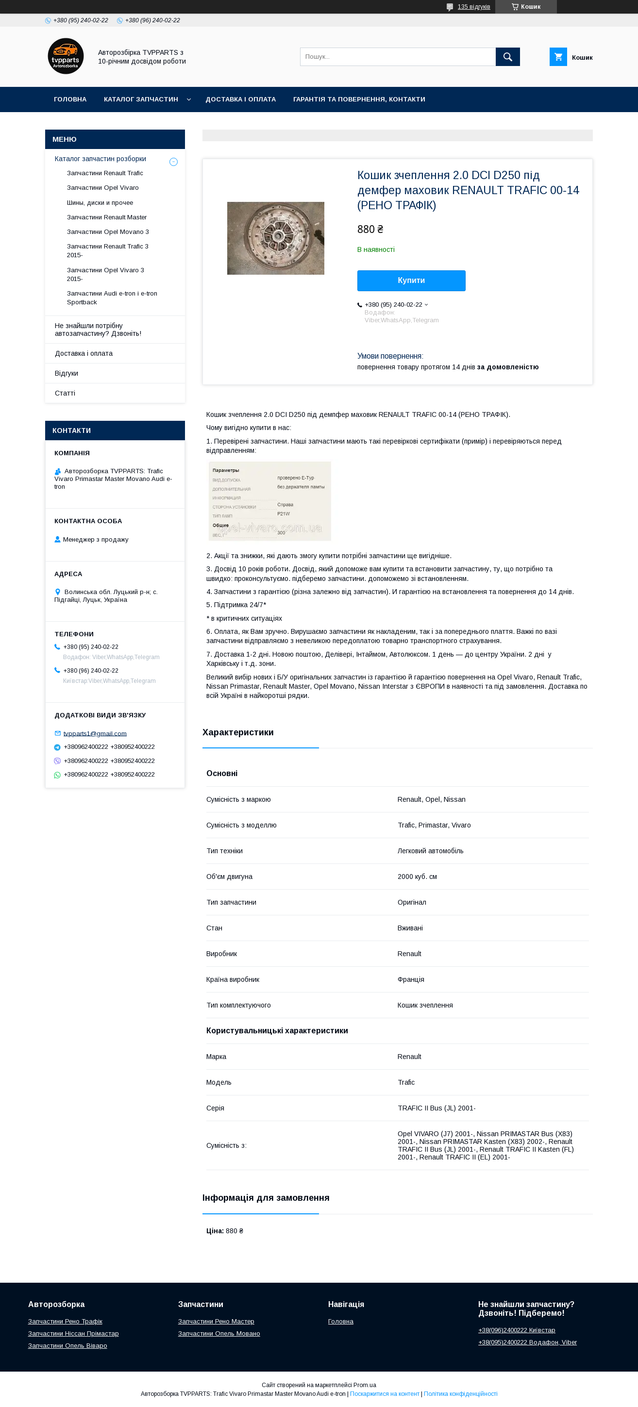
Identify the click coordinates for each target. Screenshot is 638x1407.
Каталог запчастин (141, 99)
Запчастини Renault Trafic (105, 173)
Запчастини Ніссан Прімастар (73, 1333)
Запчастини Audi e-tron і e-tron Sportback (112, 298)
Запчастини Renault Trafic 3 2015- (108, 251)
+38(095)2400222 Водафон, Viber (527, 1342)
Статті (65, 393)
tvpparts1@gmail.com (95, 733)
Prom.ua (364, 1385)
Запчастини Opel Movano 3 (108, 231)
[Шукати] (508, 57)
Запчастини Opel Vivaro (103, 187)
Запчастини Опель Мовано (219, 1333)
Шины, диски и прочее (100, 202)
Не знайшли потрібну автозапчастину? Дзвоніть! (98, 329)
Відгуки (66, 373)
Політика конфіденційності (461, 1393)
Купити (411, 280)
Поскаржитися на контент (385, 1393)
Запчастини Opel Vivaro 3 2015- (105, 274)
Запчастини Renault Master (107, 217)
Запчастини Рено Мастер (216, 1321)
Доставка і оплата (240, 99)
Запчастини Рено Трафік (65, 1321)
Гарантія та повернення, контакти (359, 99)
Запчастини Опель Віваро (67, 1345)
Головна (70, 99)
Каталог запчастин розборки (100, 159)
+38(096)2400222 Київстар (516, 1330)
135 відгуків (474, 6)
